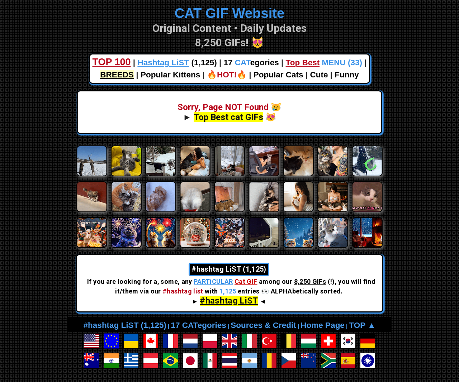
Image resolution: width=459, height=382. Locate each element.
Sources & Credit (263, 325)
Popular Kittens (170, 74)
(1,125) (177, 62)
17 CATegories (198, 325)
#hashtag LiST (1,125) (125, 325)
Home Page (323, 325)
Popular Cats (278, 74)
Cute (319, 74)
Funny (347, 74)
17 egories (251, 62)
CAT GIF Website (230, 13)
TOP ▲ (362, 325)
